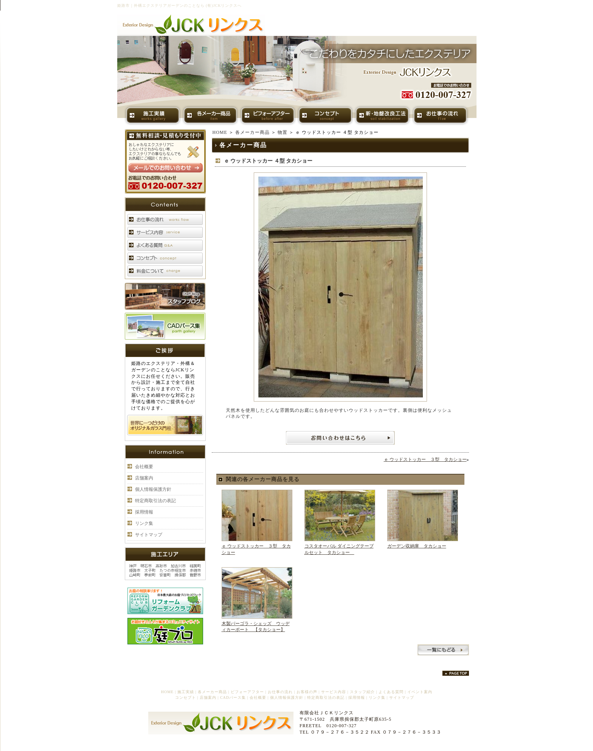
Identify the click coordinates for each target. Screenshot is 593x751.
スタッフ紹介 (362, 692)
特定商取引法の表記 (155, 500)
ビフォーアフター (247, 692)
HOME (220, 132)
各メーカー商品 (252, 132)
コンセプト (185, 697)
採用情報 (144, 512)
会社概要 (144, 466)
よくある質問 (391, 692)
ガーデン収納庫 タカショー (416, 546)
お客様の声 (306, 692)
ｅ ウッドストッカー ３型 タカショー (425, 459)
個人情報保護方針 (153, 489)
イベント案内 (419, 692)
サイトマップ (148, 534)
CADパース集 (233, 697)
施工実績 (185, 692)
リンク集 (144, 523)
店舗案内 (144, 478)
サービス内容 (333, 692)
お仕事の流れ (280, 692)
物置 (282, 132)
